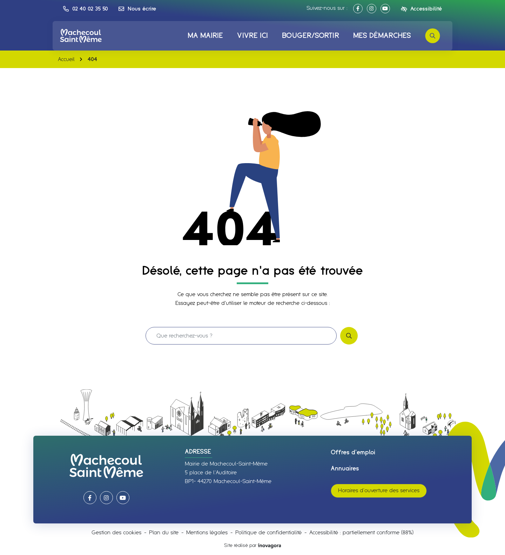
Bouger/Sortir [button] (310, 36)
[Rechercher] (432, 36)
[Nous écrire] (137, 8)
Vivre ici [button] (252, 36)
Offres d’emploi (353, 452)
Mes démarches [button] (382, 36)
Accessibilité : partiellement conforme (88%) (361, 533)
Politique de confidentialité (268, 533)
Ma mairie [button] (205, 36)
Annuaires (345, 469)
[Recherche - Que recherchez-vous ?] (241, 336)
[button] (85, 8)
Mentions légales (207, 533)
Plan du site (164, 533)
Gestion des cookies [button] (116, 533)
